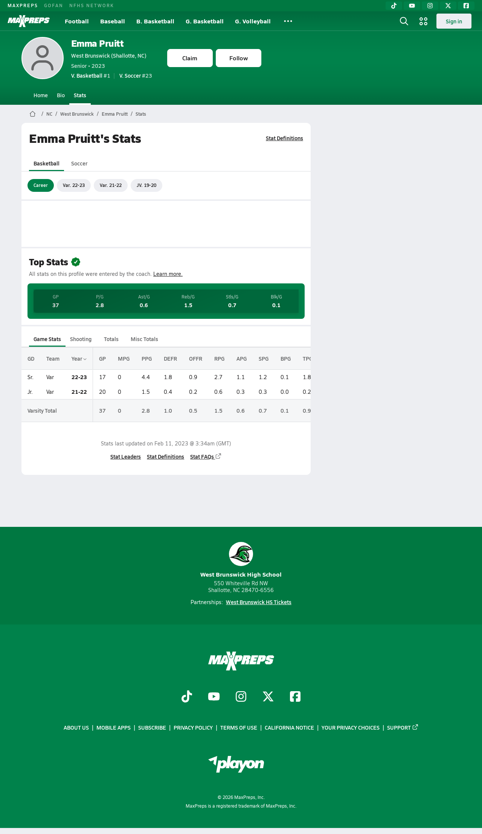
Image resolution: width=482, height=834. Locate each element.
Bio (61, 95)
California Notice (289, 727)
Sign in (454, 21)
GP (102, 358)
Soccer (79, 163)
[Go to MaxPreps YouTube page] (214, 697)
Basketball (46, 163)
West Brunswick (77, 114)
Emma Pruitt (97, 43)
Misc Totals (144, 339)
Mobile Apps (113, 727)
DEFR (170, 358)
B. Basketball (155, 21)
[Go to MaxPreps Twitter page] (268, 697)
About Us (76, 727)
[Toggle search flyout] (404, 21)
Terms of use (238, 727)
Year (79, 358)
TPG (308, 358)
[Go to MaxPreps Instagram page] (241, 697)
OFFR (195, 358)
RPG (219, 358)
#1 (90, 75)
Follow (238, 58)
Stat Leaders (125, 456)
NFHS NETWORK (91, 5)
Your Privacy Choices (351, 727)
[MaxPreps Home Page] (32, 114)
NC (49, 114)
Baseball (112, 21)
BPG (286, 358)
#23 (135, 75)
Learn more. (168, 273)
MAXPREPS (23, 5)
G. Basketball (205, 21)
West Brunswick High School (241, 560)
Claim (189, 58)
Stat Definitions (284, 138)
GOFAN (53, 5)
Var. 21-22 (111, 185)
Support (403, 727)
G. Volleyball (253, 21)
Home (41, 95)
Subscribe (152, 727)
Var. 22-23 (74, 185)
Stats (80, 95)
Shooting (81, 339)
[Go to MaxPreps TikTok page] (187, 697)
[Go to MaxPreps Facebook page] (295, 697)
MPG (124, 358)
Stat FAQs (206, 456)
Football (77, 21)
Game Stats (47, 339)
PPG (147, 358)
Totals (111, 339)
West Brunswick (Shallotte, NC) (108, 55)
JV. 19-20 (146, 185)
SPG (263, 358)
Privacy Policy (193, 727)
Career (41, 185)
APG (241, 358)
